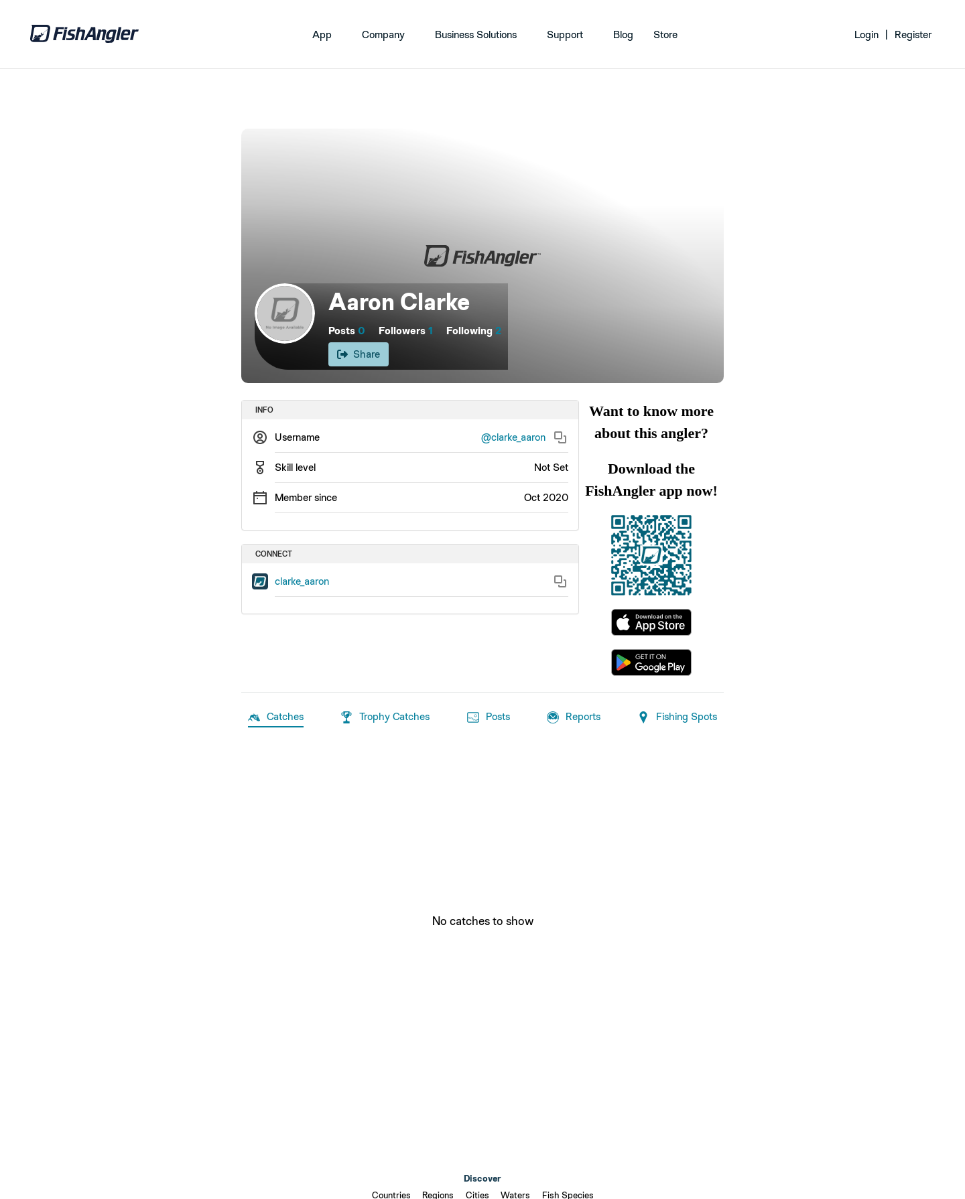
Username (297, 437)
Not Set (551, 467)
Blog (623, 34)
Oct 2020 (546, 497)
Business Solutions (476, 34)
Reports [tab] (573, 717)
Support (565, 34)
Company (383, 34)
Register (913, 34)
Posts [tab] (488, 717)
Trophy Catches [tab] (385, 717)
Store (665, 34)
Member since (306, 497)
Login (866, 34)
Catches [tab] (276, 717)
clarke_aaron (302, 581)
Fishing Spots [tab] (677, 717)
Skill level (295, 467)
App (322, 34)
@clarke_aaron (513, 437)
